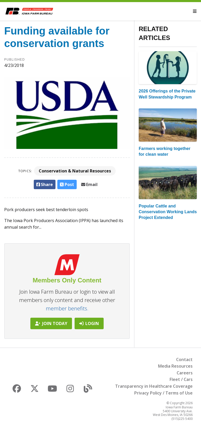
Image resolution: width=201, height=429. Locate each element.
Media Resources (175, 366)
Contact (184, 359)
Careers (185, 373)
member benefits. (67, 308)
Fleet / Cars (181, 379)
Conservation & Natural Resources (75, 171)
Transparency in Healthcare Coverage (154, 386)
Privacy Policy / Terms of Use (163, 393)
